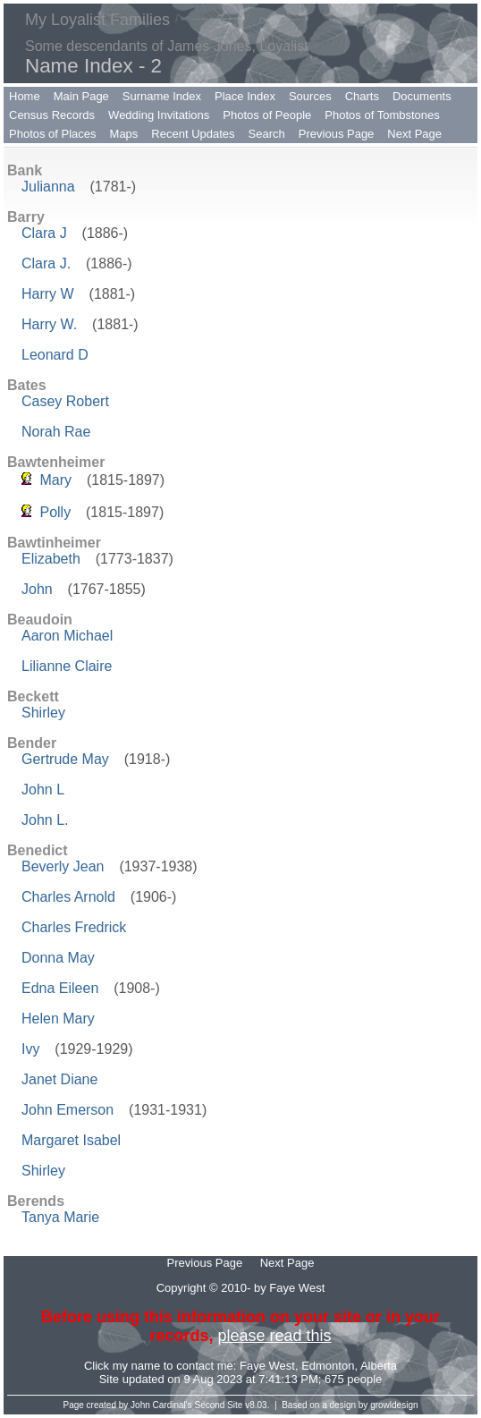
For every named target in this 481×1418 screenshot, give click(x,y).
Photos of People (267, 115)
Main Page (81, 96)
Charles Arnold (68, 896)
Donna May (58, 957)
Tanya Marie (60, 1217)
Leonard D (55, 354)
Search (267, 133)
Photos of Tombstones (382, 115)
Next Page (414, 133)
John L (42, 789)
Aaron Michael (67, 635)
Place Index (245, 96)
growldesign (394, 1405)
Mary (55, 480)
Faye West (267, 1365)
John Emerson (67, 1109)
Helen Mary (58, 1018)
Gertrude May (65, 759)
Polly (55, 512)
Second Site (219, 1405)
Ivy (30, 1049)
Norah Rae (55, 431)
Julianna (48, 186)
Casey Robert (65, 401)
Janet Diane (59, 1079)
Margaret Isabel (71, 1140)
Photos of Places (53, 133)
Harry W (47, 293)
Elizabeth (50, 558)
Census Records (52, 115)
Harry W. (49, 324)
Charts (362, 96)
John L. (44, 820)
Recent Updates (192, 133)
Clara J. (46, 263)
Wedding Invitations (158, 115)
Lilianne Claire (66, 666)
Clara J (44, 233)
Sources (310, 96)
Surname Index (161, 96)
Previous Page (337, 133)
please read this (274, 1336)
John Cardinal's (161, 1405)
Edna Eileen (59, 988)
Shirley (43, 712)
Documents (421, 96)
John (37, 589)
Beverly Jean (63, 866)
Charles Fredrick (73, 927)
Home (24, 96)
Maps (124, 133)
